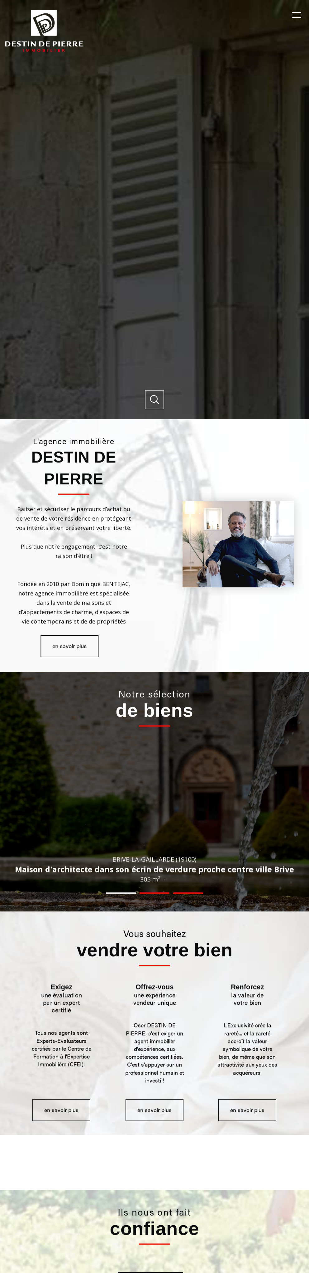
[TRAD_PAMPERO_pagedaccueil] (44, 49)
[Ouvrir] (154, 399)
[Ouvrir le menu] (299, 15)
